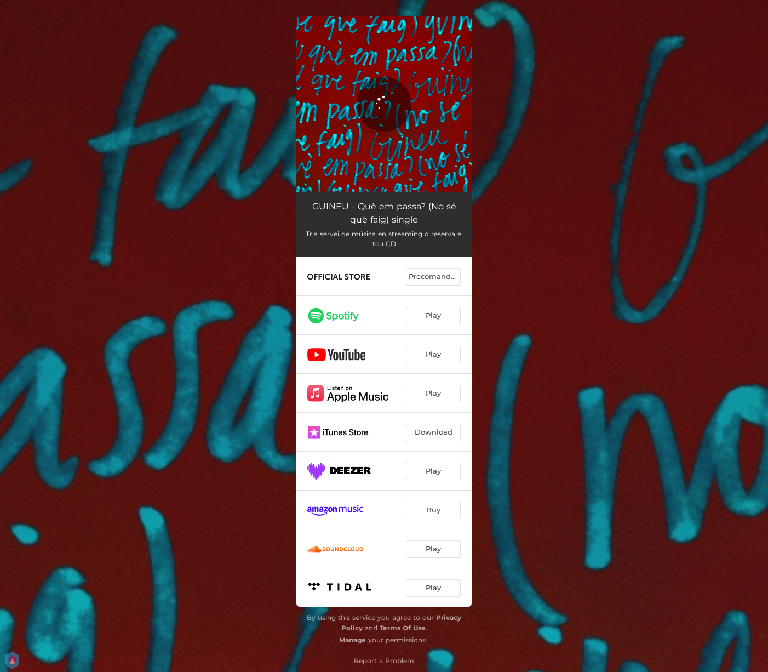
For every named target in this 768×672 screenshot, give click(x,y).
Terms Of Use (403, 628)
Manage (352, 640)
